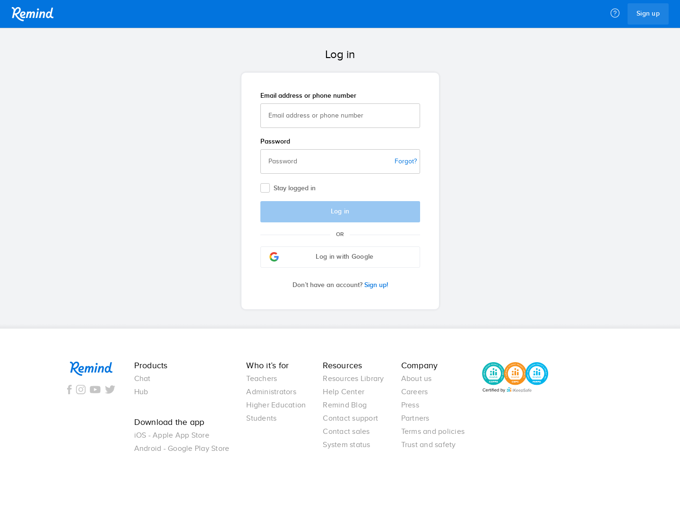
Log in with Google (321, 257)
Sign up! (340, 285)
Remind (32, 14)
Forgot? (406, 161)
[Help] (615, 13)
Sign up (648, 13)
